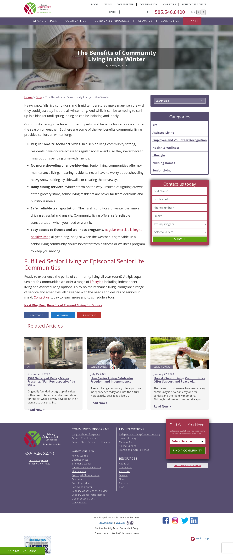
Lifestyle (158, 155)
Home (28, 97)
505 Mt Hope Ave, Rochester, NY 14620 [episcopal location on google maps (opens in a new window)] (39, 462)
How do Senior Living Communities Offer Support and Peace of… (179, 379)
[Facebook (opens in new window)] (165, 520)
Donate (192, 21)
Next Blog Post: (35, 305)
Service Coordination (84, 438)
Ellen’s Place (79, 471)
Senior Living (161, 170)
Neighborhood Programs (86, 434)
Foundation (148, 5)
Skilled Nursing (127, 445)
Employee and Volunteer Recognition (179, 140)
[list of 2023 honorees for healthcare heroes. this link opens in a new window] (37, 544)
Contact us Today (22, 550)
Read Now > (36, 410)
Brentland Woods (82, 463)
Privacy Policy (106, 522)
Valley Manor (79, 502)
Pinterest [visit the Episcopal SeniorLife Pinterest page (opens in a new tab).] (89, 315)
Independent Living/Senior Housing (139, 434)
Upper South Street (83, 498)
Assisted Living (163, 132)
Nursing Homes (163, 163)
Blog (94, 5)
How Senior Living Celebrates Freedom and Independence (112, 379)
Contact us (170, 20)
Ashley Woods (80, 455)
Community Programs (112, 20)
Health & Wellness (165, 148)
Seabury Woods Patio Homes (88, 494)
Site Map (120, 522)
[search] (134, 12)
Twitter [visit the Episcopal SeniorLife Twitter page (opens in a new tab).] (63, 315)
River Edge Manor (82, 483)
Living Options (45, 20)
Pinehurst (77, 479)
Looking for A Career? (187, 465)
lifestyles (96, 282)
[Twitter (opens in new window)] (184, 520)
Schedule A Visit (194, 5)
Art (154, 125)
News (108, 5)
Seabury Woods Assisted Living (90, 490)
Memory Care (126, 442)
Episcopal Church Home (86, 475)
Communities (76, 20)
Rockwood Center (82, 486)
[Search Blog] (176, 101)
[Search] (202, 101)
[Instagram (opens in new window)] (175, 520)
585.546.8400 (170, 12)
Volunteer (125, 5)
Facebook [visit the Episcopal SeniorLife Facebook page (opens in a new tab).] (36, 315)
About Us (145, 20)
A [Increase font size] (203, 12)
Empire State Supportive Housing (91, 442)
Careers (169, 5)
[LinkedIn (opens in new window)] (194, 520)
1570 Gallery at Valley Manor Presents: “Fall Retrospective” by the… (51, 381)
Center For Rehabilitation (86, 467)
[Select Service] (188, 441)
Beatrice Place (80, 459)
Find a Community (187, 450)
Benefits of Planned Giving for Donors (74, 305)
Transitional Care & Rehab (134, 449)
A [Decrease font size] (198, 12)
